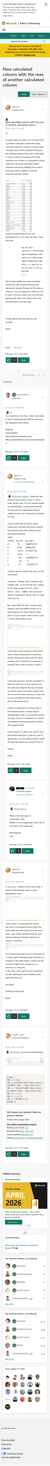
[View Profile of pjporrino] (16, 106)
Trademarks (6, 1449)
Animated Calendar (34, 1139)
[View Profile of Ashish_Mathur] (23, 394)
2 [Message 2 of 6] (13, 1149)
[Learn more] (13, 1223)
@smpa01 (12, 886)
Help (32, 35)
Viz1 (27, 1129)
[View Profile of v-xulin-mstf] (30, 788)
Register (14, 35)
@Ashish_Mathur (21, 496)
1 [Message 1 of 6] (13, 354)
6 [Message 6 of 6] (17, 844)
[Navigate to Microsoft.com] (9, 23)
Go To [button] (41, 36)
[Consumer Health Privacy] (25, 1458)
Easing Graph (19, 1139)
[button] (24, 94)
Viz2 (27, 1132)
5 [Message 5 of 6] (15, 764)
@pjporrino (21, 809)
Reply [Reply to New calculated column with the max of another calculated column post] (23, 360)
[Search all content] (28, 41)
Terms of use (6, 1445)
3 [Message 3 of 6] (13, 1010)
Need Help (17, 347)
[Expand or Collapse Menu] (4, 30)
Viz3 (32, 1132)
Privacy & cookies (8, 1441)
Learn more (8, 15)
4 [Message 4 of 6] (13, 451)
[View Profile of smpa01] (15, 1034)
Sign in (23, 35)
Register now (29, 55)
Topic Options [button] (38, 94)
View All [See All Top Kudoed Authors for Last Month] (9, 1360)
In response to (24, 482)
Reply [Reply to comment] (23, 458)
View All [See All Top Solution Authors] (9, 1305)
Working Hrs (27, 1135)
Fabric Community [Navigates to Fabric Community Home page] (30, 23)
